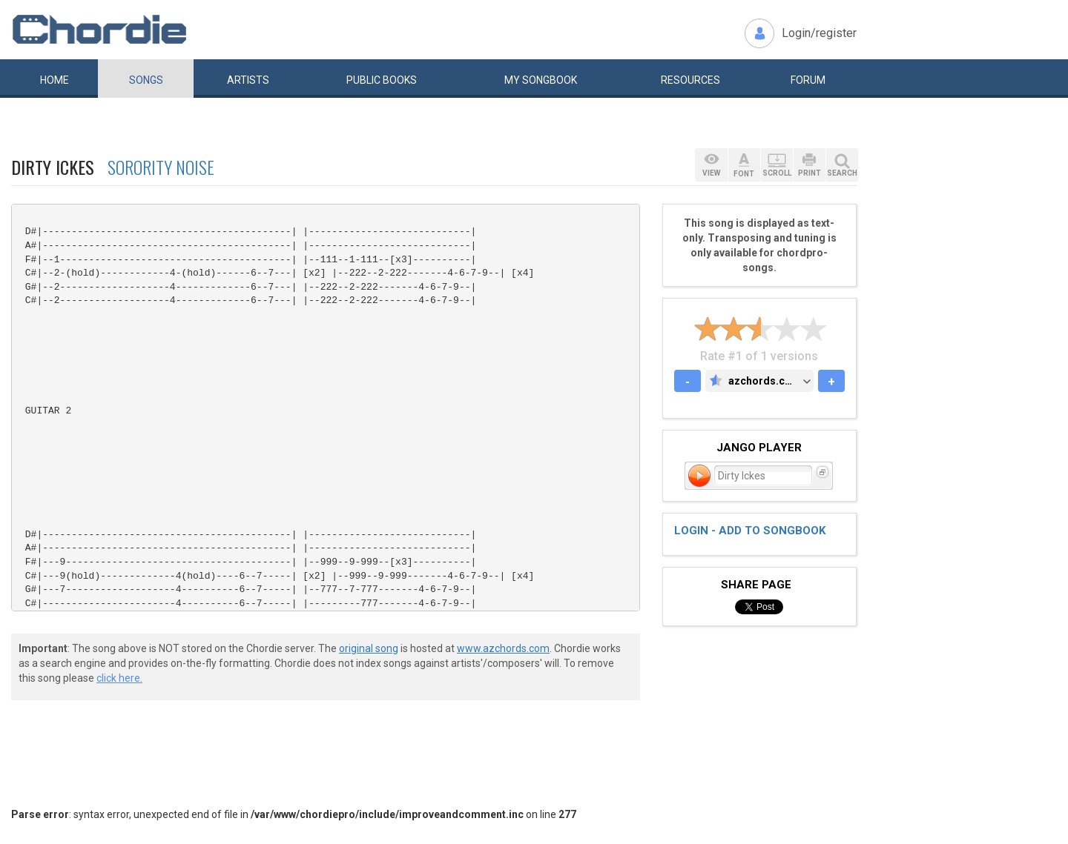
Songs (146, 80)
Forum (808, 80)
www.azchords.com (503, 648)
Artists (248, 80)
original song (368, 648)
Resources (690, 80)
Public (381, 80)
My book (540, 80)
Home (54, 80)
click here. (119, 678)
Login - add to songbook (749, 530)
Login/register (819, 33)
